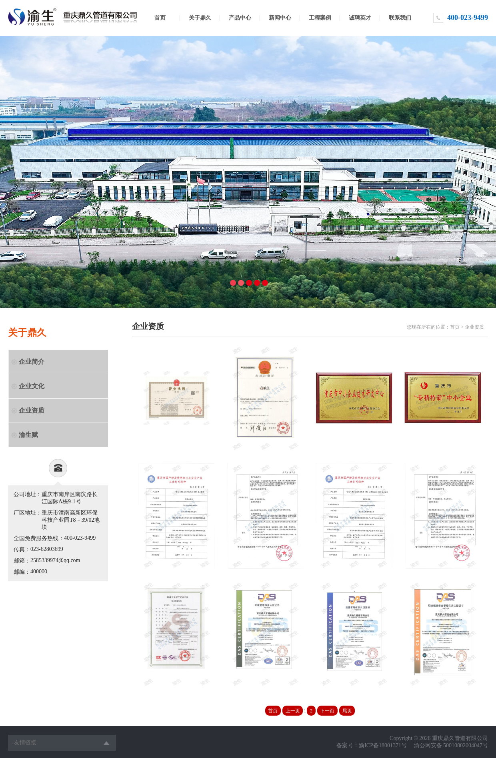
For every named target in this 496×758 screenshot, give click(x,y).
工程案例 (320, 18)
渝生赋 (28, 434)
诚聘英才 (360, 18)
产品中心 (240, 18)
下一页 (327, 711)
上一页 (293, 711)
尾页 (347, 711)
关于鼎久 (200, 18)
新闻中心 (280, 18)
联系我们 (400, 18)
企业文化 (31, 386)
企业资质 (31, 410)
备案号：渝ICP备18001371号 (371, 745)
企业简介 (31, 361)
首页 (160, 18)
